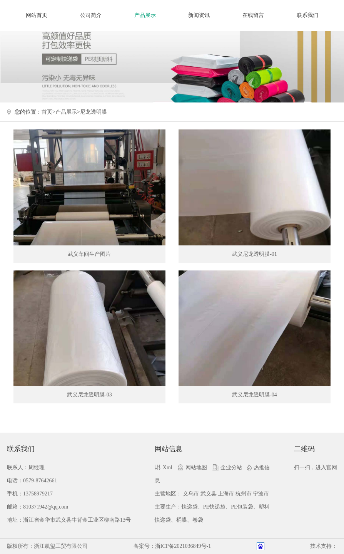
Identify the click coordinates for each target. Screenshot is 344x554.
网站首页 (36, 15)
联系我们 (307, 15)
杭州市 (243, 494)
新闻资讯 (199, 15)
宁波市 (261, 494)
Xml (167, 467)
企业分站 (231, 467)
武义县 (208, 494)
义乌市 (191, 494)
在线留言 (253, 15)
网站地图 (196, 467)
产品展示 (145, 15)
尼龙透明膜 (93, 112)
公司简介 (91, 15)
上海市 (226, 494)
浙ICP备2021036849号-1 (183, 546)
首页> (48, 112)
